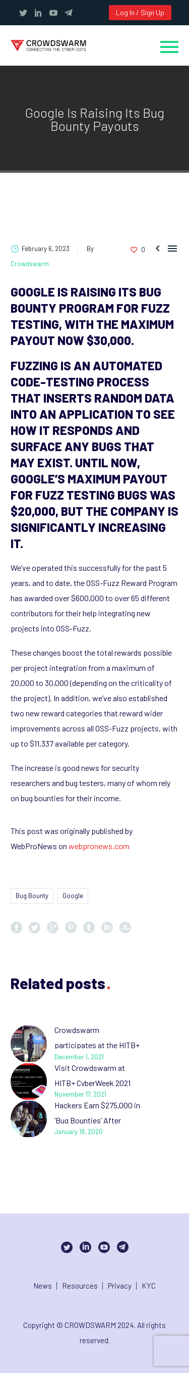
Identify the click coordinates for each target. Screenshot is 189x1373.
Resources (80, 1286)
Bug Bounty (32, 896)
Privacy (120, 1286)
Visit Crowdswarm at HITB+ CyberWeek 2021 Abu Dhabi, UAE (92, 1083)
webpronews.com (99, 846)
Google (72, 896)
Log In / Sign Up (140, 12)
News (42, 1286)
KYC (149, 1286)
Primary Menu (169, 47)
